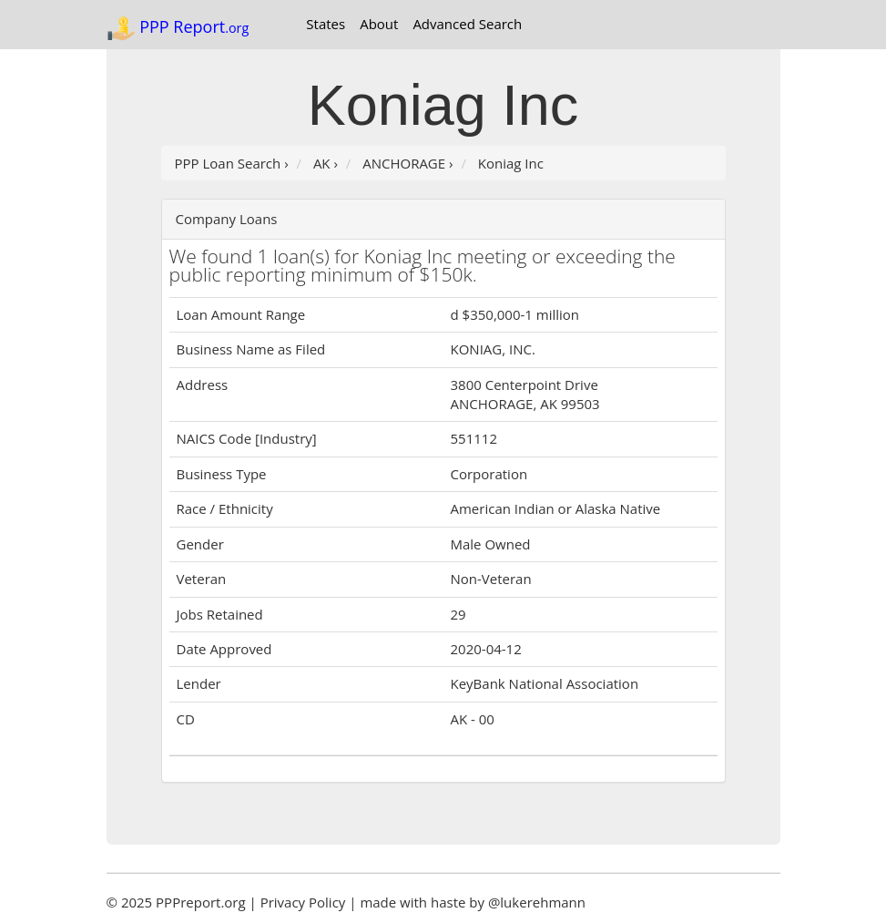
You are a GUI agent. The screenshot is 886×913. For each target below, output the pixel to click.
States (325, 24)
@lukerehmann (537, 902)
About (379, 24)
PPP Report (178, 28)
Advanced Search (467, 24)
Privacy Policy (303, 902)
